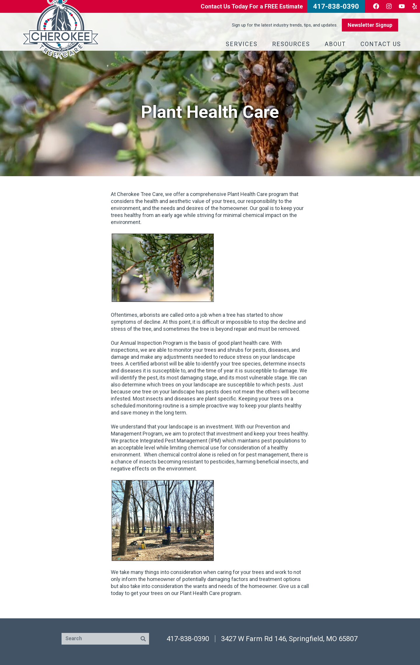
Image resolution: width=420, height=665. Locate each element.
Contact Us (382, 44)
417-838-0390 (188, 639)
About (337, 44)
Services (243, 44)
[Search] (143, 639)
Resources (292, 44)
